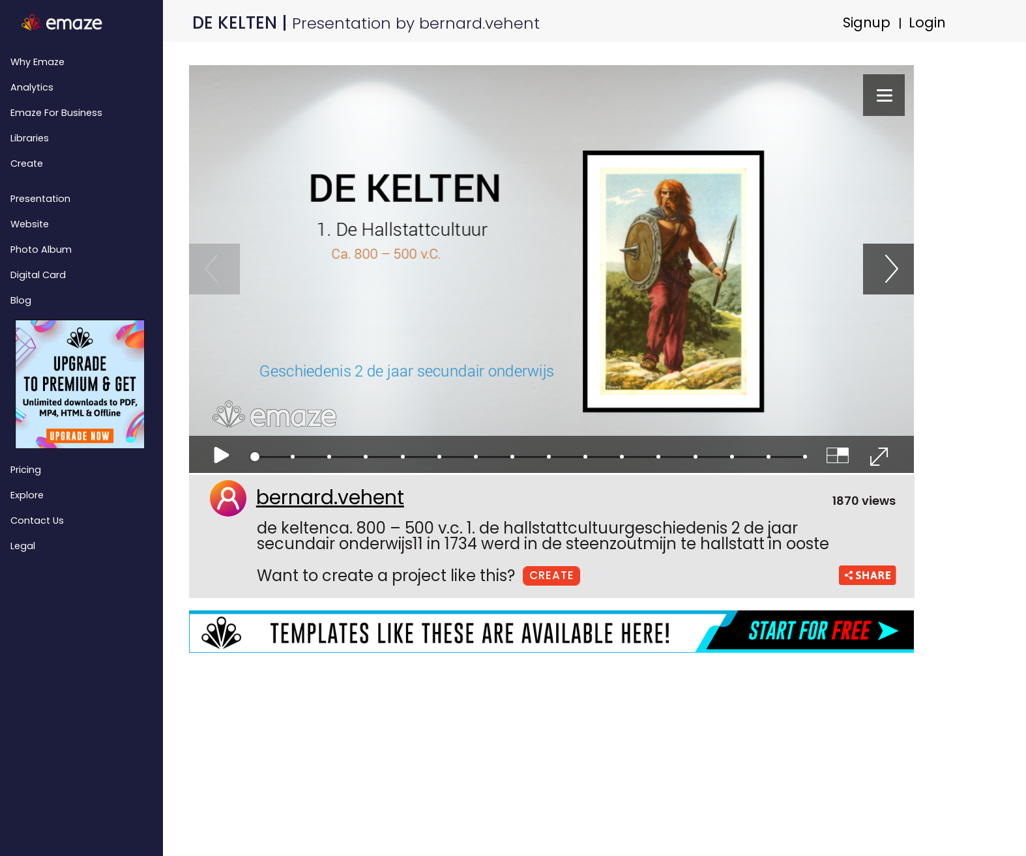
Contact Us (37, 520)
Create (26, 163)
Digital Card (38, 274)
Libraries (29, 138)
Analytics (31, 87)
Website (29, 224)
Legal (22, 545)
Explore (27, 495)
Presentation (40, 198)
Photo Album (41, 249)
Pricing (25, 469)
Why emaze (37, 61)
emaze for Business (56, 112)
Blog (20, 300)
